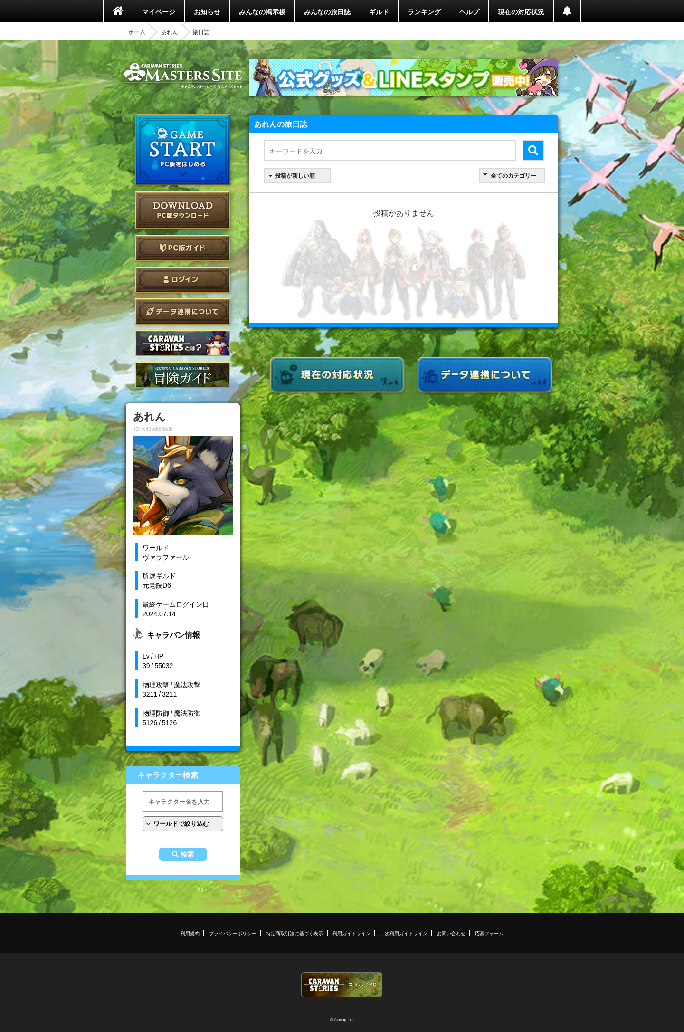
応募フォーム (489, 932)
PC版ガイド (182, 248)
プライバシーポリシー (232, 932)
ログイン (182, 280)
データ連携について (182, 311)
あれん (169, 32)
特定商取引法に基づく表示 (294, 932)
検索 (187, 854)
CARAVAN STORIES (342, 984)
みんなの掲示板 (262, 11)
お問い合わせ (451, 932)
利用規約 (190, 932)
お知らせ (207, 11)
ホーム (136, 32)
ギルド (379, 11)
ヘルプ (469, 11)
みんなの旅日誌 (327, 11)
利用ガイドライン (351, 932)
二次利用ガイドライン (404, 932)
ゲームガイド (182, 375)
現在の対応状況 (521, 11)
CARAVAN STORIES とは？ (182, 343)
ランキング (424, 11)
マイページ (158, 11)
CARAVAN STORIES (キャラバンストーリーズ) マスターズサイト (183, 75)
